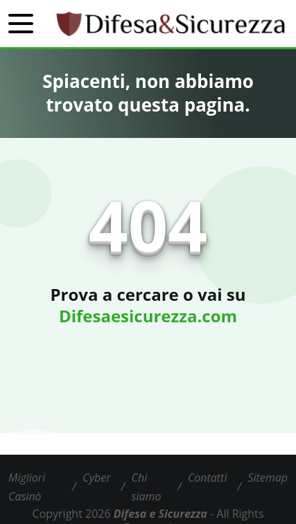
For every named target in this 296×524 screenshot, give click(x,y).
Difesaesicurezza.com (148, 315)
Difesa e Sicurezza (160, 513)
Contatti (207, 477)
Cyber (96, 477)
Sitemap (267, 477)
